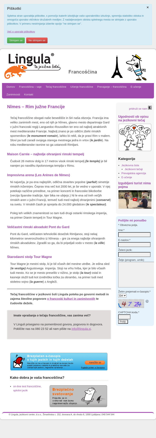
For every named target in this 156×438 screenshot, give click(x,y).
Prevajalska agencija (133, 173)
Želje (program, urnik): (131, 259)
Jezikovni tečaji (134, 169)
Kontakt (28, 94)
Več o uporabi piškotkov (21, 31)
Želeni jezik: (125, 249)
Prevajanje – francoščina (112, 86)
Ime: (121, 230)
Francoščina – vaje (30, 86)
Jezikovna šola (130, 165)
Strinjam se (16, 40)
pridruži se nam (140, 108)
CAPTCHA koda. (128, 312)
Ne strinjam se (36, 40)
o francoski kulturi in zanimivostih (71, 298)
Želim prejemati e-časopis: (134, 291)
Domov (10, 86)
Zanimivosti (13, 94)
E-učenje (136, 86)
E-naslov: (124, 240)
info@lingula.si (81, 328)
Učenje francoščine (81, 86)
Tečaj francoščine (56, 86)
